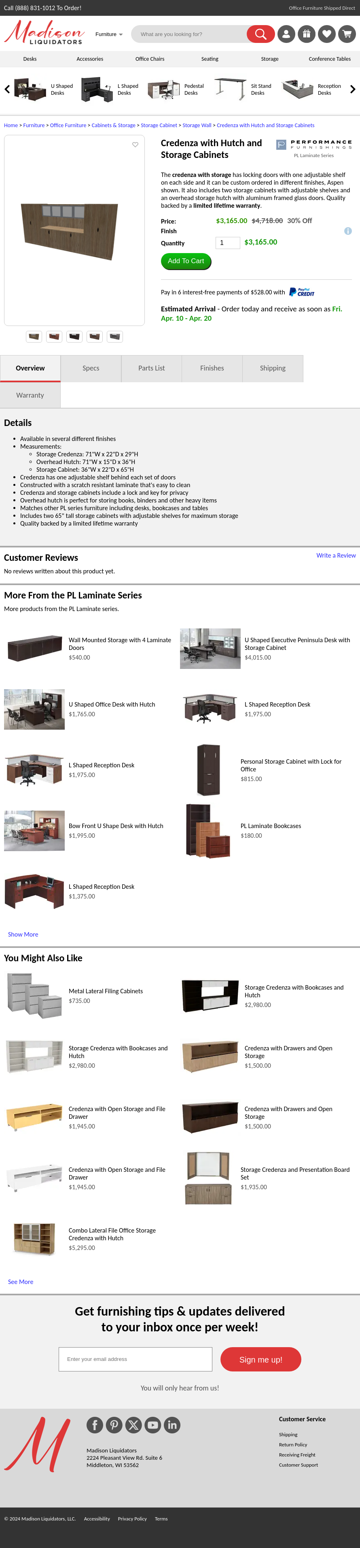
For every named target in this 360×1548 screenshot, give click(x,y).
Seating (209, 58)
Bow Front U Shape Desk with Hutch (116, 826)
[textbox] (135, 1359)
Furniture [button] (109, 35)
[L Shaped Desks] (97, 103)
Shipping (273, 368)
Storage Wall (196, 125)
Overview (30, 368)
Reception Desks (329, 89)
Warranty (30, 395)
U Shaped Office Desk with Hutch (112, 704)
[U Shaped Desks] (30, 103)
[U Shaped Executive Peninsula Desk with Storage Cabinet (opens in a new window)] (210, 667)
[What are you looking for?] (194, 34)
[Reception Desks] (297, 103)
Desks (30, 58)
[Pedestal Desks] (164, 103)
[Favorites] (327, 41)
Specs (91, 368)
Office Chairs (150, 58)
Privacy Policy (132, 1519)
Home (11, 125)
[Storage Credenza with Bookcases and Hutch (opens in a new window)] (210, 1012)
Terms (161, 1519)
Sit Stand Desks (261, 89)
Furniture (34, 125)
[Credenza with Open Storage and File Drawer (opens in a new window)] (34, 1131)
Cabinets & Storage (114, 125)
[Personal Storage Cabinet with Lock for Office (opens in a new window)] (208, 796)
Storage (270, 58)
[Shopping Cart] (347, 34)
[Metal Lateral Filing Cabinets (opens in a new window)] (34, 1018)
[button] (261, 34)
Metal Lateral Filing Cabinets (106, 991)
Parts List (151, 368)
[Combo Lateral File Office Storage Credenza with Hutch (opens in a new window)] (34, 1254)
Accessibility (97, 1519)
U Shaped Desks (62, 89)
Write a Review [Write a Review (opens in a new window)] (336, 555)
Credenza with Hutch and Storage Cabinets (265, 125)
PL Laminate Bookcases (271, 826)
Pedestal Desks (194, 89)
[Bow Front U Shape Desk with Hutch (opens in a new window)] (34, 849)
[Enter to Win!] (307, 41)
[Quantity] (228, 243)
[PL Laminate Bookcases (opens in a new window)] (208, 857)
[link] (347, 34)
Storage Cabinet (159, 125)
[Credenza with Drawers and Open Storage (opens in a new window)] (210, 1073)
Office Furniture (68, 125)
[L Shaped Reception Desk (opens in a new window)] (210, 727)
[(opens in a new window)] (314, 144)
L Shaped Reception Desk (277, 704)
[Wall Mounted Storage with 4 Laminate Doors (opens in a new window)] (34, 661)
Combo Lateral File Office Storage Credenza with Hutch (112, 1234)
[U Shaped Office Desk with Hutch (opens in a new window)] (34, 727)
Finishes (212, 368)
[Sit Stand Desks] (230, 103)
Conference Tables (330, 58)
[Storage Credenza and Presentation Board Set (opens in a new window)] (208, 1204)
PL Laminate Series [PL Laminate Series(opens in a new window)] (314, 155)
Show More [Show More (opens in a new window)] (23, 934)
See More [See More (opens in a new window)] (20, 1282)
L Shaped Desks (128, 89)
